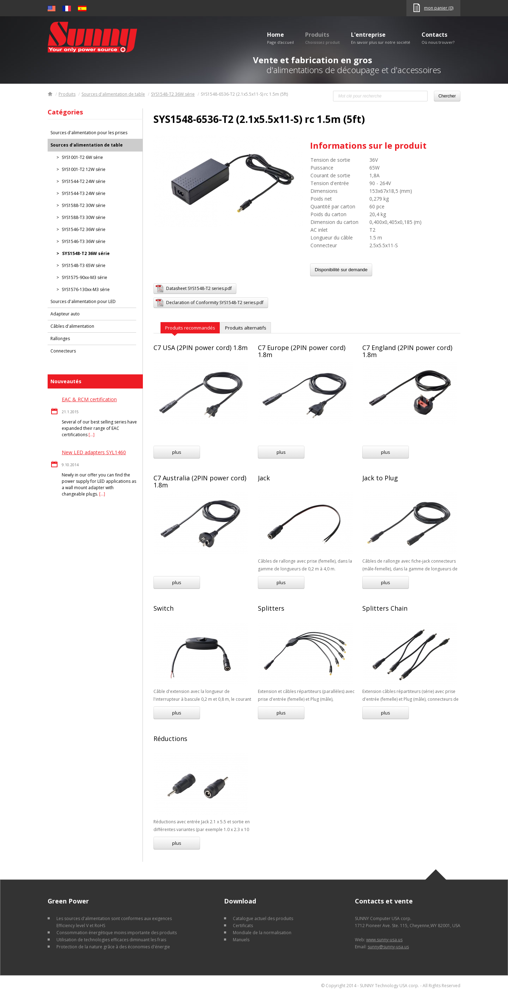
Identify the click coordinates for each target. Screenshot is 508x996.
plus (176, 452)
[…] (92, 435)
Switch (163, 608)
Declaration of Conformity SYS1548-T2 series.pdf (215, 303)
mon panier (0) (438, 8)
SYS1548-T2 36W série (173, 94)
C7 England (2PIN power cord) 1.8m (407, 351)
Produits (322, 38)
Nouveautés (65, 381)
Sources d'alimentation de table (113, 94)
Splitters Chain (384, 608)
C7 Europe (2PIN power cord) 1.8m (301, 351)
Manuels (241, 940)
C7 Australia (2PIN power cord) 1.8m (199, 481)
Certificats (243, 926)
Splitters (271, 608)
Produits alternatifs (245, 328)
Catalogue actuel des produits (263, 918)
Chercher (447, 96)
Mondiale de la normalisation (262, 933)
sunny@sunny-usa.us (388, 947)
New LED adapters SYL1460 (94, 452)
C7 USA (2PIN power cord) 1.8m (200, 347)
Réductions (170, 738)
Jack (264, 478)
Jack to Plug (380, 478)
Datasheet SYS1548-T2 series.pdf (199, 288)
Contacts (438, 38)
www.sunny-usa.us (384, 940)
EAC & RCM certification (89, 399)
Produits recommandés (190, 328)
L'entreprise (380, 38)
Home (280, 38)
